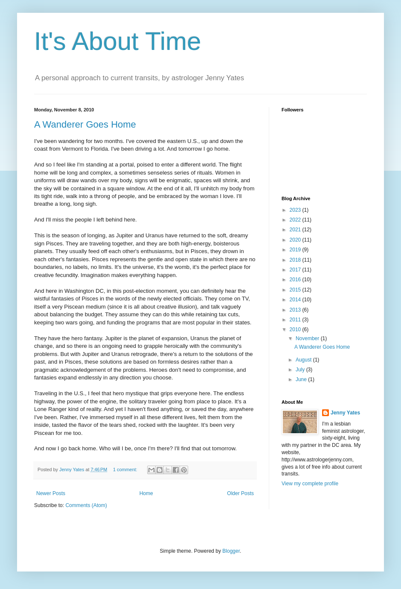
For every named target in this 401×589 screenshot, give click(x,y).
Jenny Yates (345, 413)
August (304, 360)
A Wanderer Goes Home (85, 124)
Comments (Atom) (86, 505)
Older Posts (240, 493)
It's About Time (117, 41)
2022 (296, 220)
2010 (296, 329)
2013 (296, 310)
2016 (296, 280)
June (302, 379)
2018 (296, 260)
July (301, 370)
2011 (296, 320)
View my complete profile (310, 484)
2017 (296, 270)
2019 (296, 250)
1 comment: (125, 469)
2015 (296, 290)
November (308, 338)
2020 (296, 240)
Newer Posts (50, 493)
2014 (296, 300)
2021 (296, 230)
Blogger (231, 551)
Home (146, 493)
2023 (296, 210)
